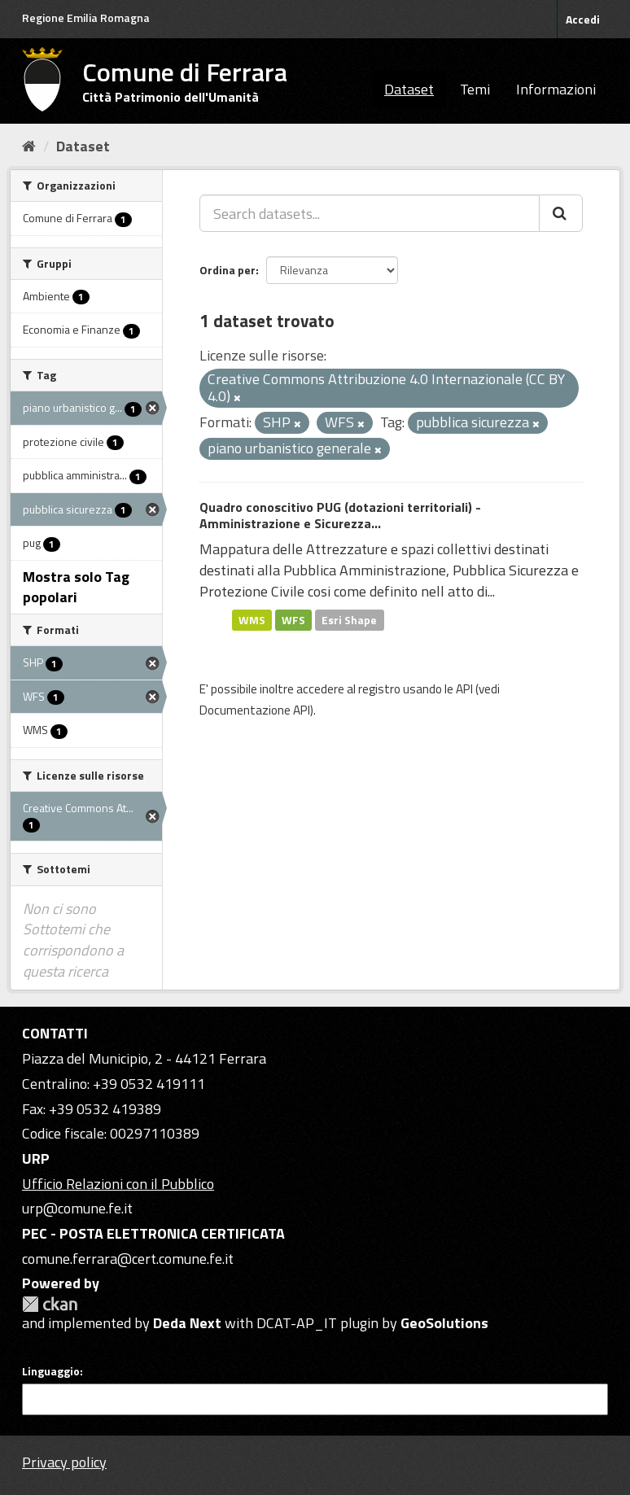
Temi (475, 89)
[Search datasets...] (369, 213)
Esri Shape (349, 619)
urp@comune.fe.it (77, 1208)
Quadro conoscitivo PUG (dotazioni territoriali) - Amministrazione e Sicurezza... (340, 515)
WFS (293, 619)
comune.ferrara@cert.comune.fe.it (128, 1259)
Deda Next (187, 1323)
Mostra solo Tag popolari (76, 587)
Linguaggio (51, 1371)
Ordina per (227, 269)
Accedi (583, 19)
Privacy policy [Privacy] (64, 1462)
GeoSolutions (444, 1323)
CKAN (49, 1304)
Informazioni (556, 89)
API (464, 689)
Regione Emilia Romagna (86, 17)
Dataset (409, 89)
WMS (251, 619)
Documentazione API (254, 710)
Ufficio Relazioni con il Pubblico (118, 1184)
